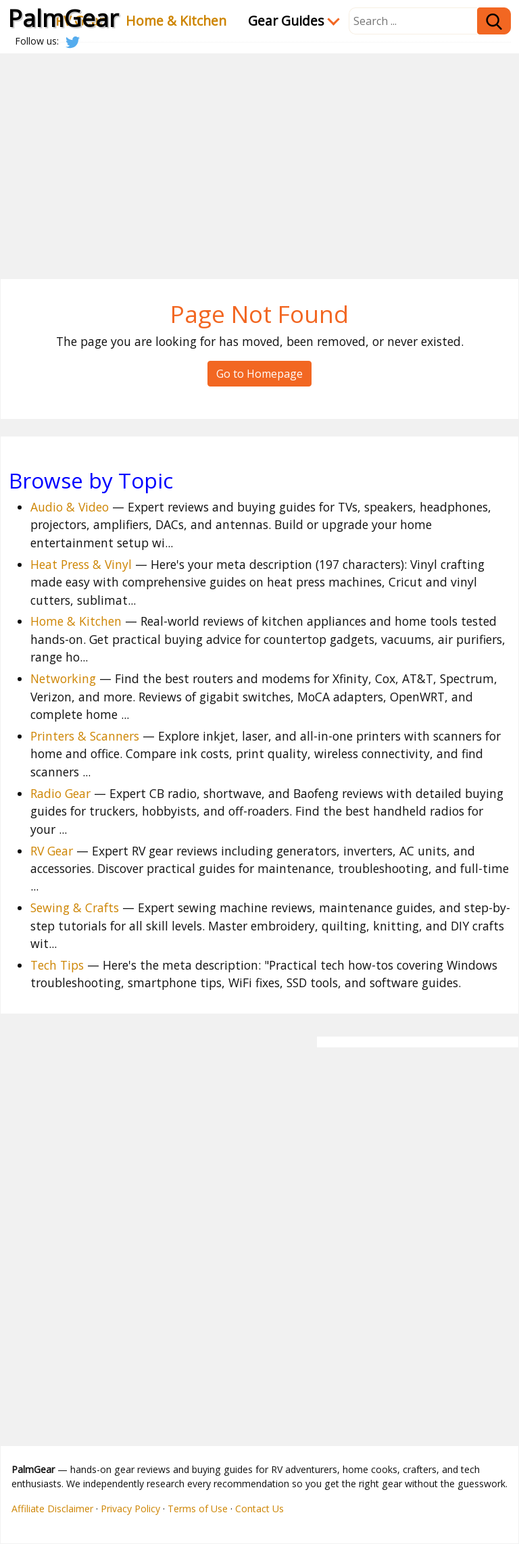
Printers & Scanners (84, 736)
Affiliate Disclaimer (52, 1508)
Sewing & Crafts (74, 907)
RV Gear (51, 851)
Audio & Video (69, 507)
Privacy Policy (130, 1508)
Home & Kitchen (176, 20)
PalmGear (63, 17)
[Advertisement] (259, 155)
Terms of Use (198, 1508)
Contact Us (259, 1508)
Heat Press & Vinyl (81, 564)
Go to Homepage (259, 373)
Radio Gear (60, 793)
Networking (63, 678)
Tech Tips (57, 965)
